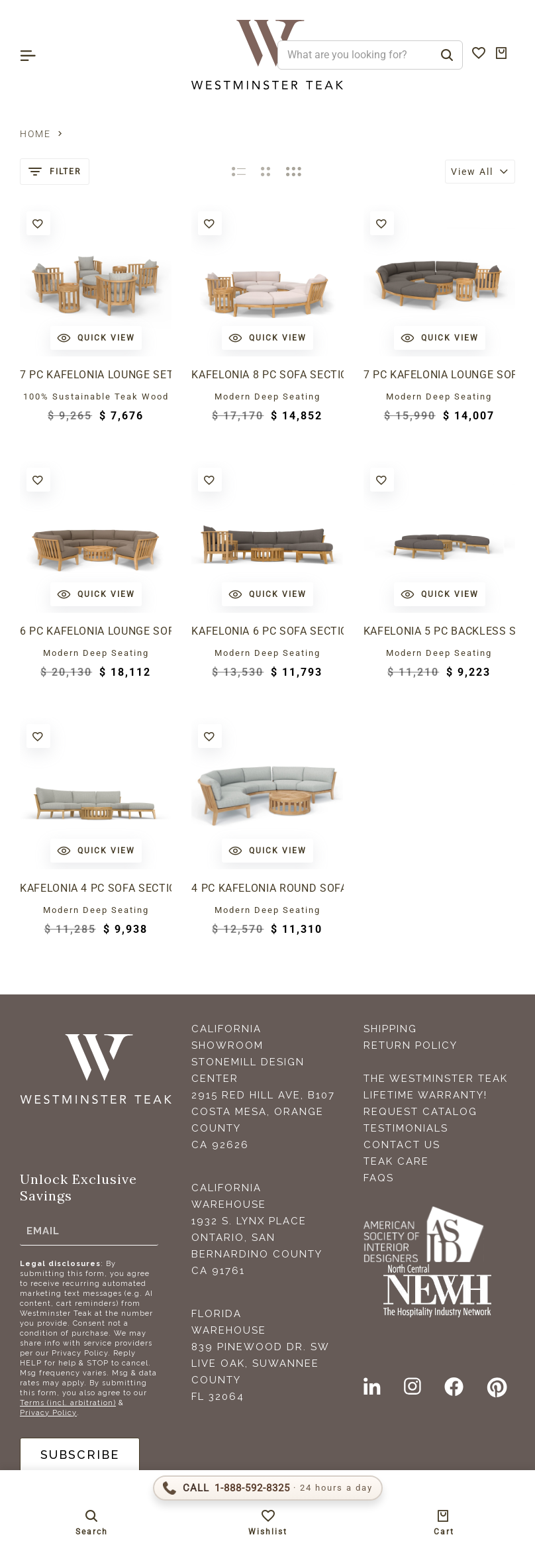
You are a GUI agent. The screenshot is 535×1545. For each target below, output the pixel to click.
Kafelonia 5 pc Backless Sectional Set (439, 631)
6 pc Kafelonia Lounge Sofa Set (95, 631)
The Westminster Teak (436, 1079)
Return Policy (411, 1045)
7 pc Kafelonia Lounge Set (95, 374)
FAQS (379, 1178)
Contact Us (402, 1145)
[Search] (447, 55)
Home (35, 134)
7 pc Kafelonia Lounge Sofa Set (439, 374)
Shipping (390, 1029)
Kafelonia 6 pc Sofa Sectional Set (267, 631)
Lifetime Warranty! (425, 1095)
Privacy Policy (48, 1413)
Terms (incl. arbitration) (68, 1403)
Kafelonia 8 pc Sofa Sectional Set (267, 374)
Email (43, 1231)
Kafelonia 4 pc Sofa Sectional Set (95, 888)
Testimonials (406, 1128)
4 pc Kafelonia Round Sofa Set (267, 888)
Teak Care (396, 1161)
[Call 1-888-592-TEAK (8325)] (268, 1488)
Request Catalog (420, 1112)
